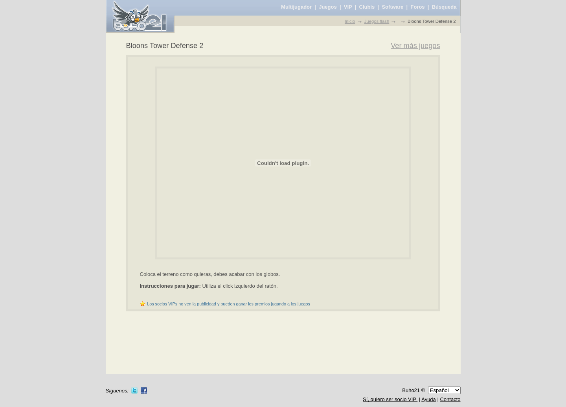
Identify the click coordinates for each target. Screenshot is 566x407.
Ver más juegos (415, 46)
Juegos (328, 7)
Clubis (367, 7)
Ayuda (428, 399)
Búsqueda (444, 7)
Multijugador (296, 7)
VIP (348, 7)
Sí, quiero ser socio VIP (390, 399)
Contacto (450, 399)
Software (392, 7)
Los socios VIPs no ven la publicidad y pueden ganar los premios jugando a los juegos (228, 304)
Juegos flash (377, 21)
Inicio (350, 21)
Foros (417, 7)
